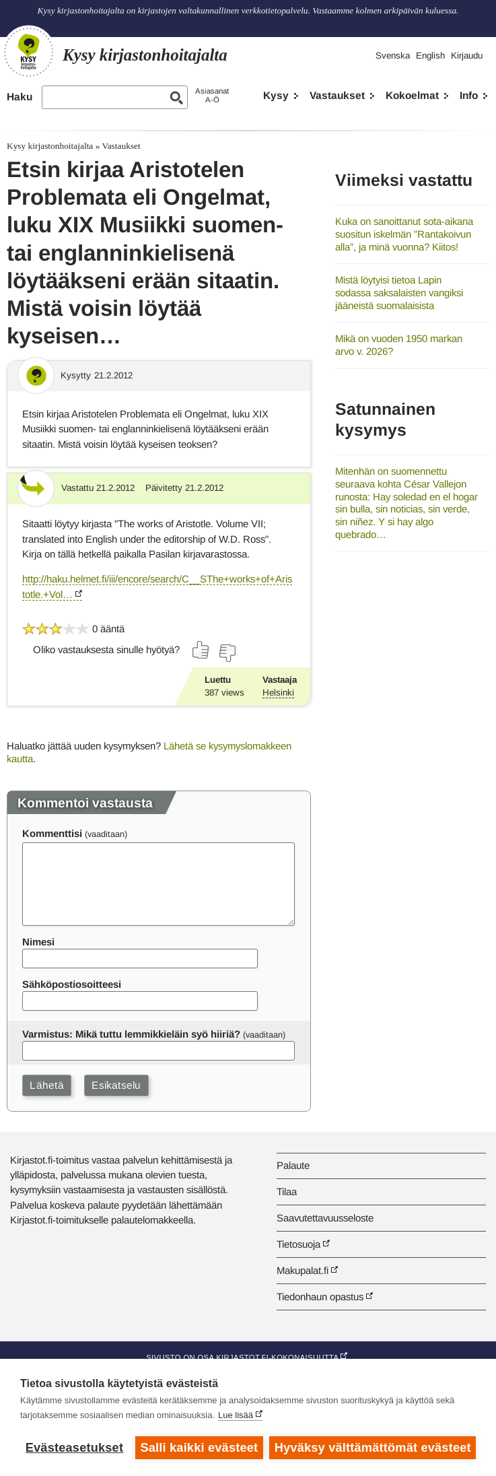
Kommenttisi (52, 833)
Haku (19, 96)
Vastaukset (337, 95)
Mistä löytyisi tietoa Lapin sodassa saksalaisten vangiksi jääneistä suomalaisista (399, 292)
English (430, 56)
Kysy (276, 95)
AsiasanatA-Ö (212, 95)
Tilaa (287, 1191)
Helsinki (278, 692)
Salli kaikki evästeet (199, 1447)
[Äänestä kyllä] (201, 650)
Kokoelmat (412, 95)
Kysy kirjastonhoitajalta (50, 146)
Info (469, 95)
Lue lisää (235, 1415)
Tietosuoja (298, 1244)
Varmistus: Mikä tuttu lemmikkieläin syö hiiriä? (131, 1034)
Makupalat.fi (302, 1270)
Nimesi (38, 941)
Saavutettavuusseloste (325, 1217)
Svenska (393, 56)
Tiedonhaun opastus (320, 1296)
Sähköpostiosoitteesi (71, 984)
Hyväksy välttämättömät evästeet (373, 1447)
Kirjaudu (467, 56)
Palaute (293, 1165)
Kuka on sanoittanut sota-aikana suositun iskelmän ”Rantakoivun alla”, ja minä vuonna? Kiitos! (404, 233)
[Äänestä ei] (227, 653)
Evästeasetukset (74, 1447)
